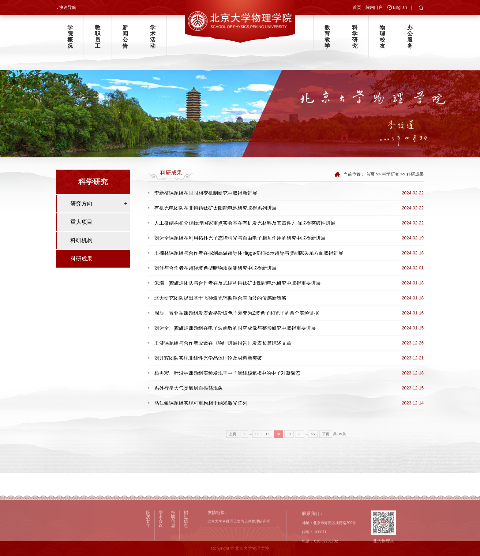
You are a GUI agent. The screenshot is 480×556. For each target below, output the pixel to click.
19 (289, 445)
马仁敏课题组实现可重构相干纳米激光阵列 (200, 404)
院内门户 (374, 7)
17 (267, 445)
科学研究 (355, 37)
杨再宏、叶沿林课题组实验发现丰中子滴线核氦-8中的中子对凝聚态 (227, 374)
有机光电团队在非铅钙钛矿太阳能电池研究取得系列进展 (215, 209)
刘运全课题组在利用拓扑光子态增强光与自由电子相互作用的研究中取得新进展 (240, 239)
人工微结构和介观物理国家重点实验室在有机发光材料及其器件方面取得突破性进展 (245, 224)
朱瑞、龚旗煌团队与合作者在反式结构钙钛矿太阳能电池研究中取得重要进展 (237, 284)
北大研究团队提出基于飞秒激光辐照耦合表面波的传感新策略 (220, 299)
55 (313, 445)
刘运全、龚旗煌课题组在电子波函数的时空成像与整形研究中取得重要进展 (235, 329)
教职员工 (97, 37)
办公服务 (410, 37)
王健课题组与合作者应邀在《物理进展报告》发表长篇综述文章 (222, 344)
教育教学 (327, 37)
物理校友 (382, 37)
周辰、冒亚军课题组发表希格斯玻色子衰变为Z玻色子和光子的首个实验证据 (236, 314)
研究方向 (81, 204)
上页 (232, 445)
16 (257, 445)
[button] (421, 8)
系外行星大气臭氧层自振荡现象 (188, 389)
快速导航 (67, 7)
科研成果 (81, 259)
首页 (357, 7)
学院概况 (70, 37)
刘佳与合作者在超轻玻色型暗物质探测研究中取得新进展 (215, 269)
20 (300, 445)
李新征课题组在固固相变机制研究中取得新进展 (205, 194)
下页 (325, 445)
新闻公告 (125, 37)
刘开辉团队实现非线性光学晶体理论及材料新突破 (208, 359)
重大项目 (81, 222)
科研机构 (81, 241)
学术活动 (153, 37)
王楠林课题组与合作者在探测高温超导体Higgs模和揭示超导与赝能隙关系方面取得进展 (248, 254)
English (400, 7)
